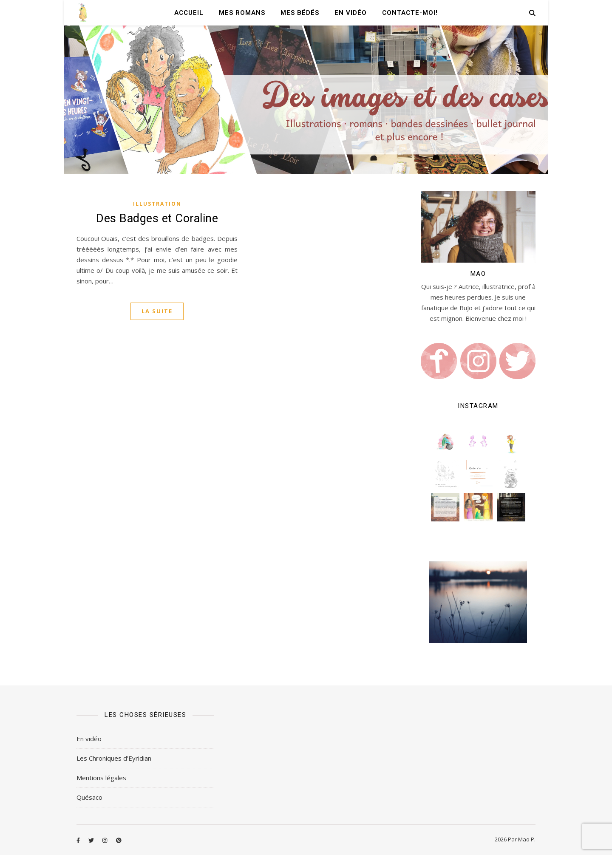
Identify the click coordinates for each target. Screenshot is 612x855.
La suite (157, 311)
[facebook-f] (78, 840)
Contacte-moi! (410, 13)
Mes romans (242, 13)
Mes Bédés (299, 13)
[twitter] (91, 840)
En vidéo (350, 13)
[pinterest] (119, 840)
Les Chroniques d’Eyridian (113, 758)
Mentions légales (101, 777)
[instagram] (105, 840)
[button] (445, 441)
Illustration (157, 203)
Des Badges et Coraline (157, 218)
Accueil (189, 13)
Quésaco (89, 797)
